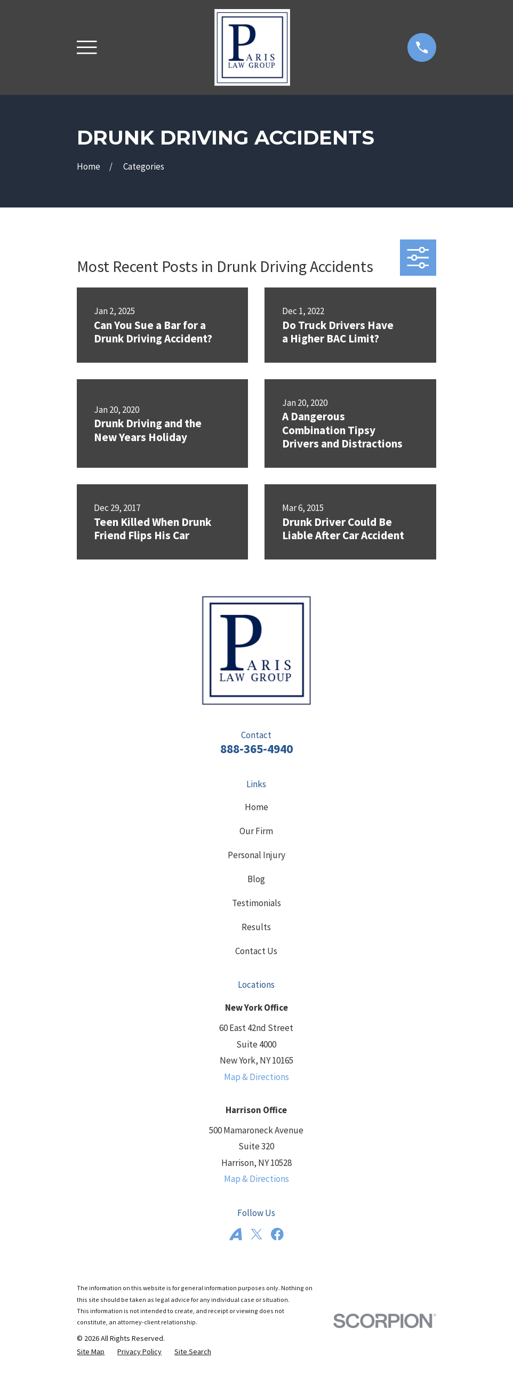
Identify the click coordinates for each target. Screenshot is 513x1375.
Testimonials (256, 903)
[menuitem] (91, 1352)
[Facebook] (277, 1234)
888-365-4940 (256, 748)
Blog (256, 879)
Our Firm (256, 831)
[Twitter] (256, 1234)
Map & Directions (256, 1077)
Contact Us (256, 951)
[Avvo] (235, 1234)
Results (256, 927)
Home (256, 807)
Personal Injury (256, 855)
